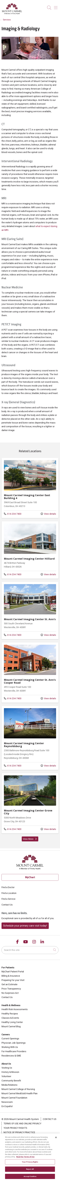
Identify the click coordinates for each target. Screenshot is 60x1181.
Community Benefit (11, 1080)
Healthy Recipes (10, 1013)
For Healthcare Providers (14, 1051)
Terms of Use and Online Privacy (22, 1123)
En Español (7, 1106)
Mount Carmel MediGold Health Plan (20, 1093)
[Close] (56, 1139)
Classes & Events (10, 1018)
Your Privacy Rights (15, 1128)
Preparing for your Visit (13, 980)
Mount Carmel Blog (11, 1026)
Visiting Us (7, 1067)
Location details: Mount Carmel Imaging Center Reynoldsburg (30, 738)
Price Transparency (11, 988)
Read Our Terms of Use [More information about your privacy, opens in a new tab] (25, 1159)
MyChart (30, 877)
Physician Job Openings (14, 1042)
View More (30, 839)
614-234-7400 (12, 513)
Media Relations (9, 1085)
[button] (56, 7)
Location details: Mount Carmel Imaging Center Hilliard (30, 550)
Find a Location (9, 893)
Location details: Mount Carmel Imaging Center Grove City (30, 803)
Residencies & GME (11, 1055)
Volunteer (6, 1076)
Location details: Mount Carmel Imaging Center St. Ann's (30, 610)
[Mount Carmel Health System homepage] (12, 13)
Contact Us (7, 904)
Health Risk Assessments (15, 1009)
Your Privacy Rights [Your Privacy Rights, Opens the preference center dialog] (30, 1164)
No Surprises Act (10, 993)
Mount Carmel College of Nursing (18, 1089)
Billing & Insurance (11, 975)
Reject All (30, 1171)
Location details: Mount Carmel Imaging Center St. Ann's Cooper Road (30, 672)
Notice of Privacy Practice (19, 1132)
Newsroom (7, 1102)
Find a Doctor (8, 887)
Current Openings (10, 1038)
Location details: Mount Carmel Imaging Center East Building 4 (30, 488)
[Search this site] (30, 950)
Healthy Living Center (12, 1022)
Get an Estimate (9, 984)
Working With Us (10, 1047)
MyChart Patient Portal (13, 971)
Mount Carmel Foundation (14, 1097)
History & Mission (10, 1072)
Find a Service (8, 899)
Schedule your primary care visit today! (25, 925)
